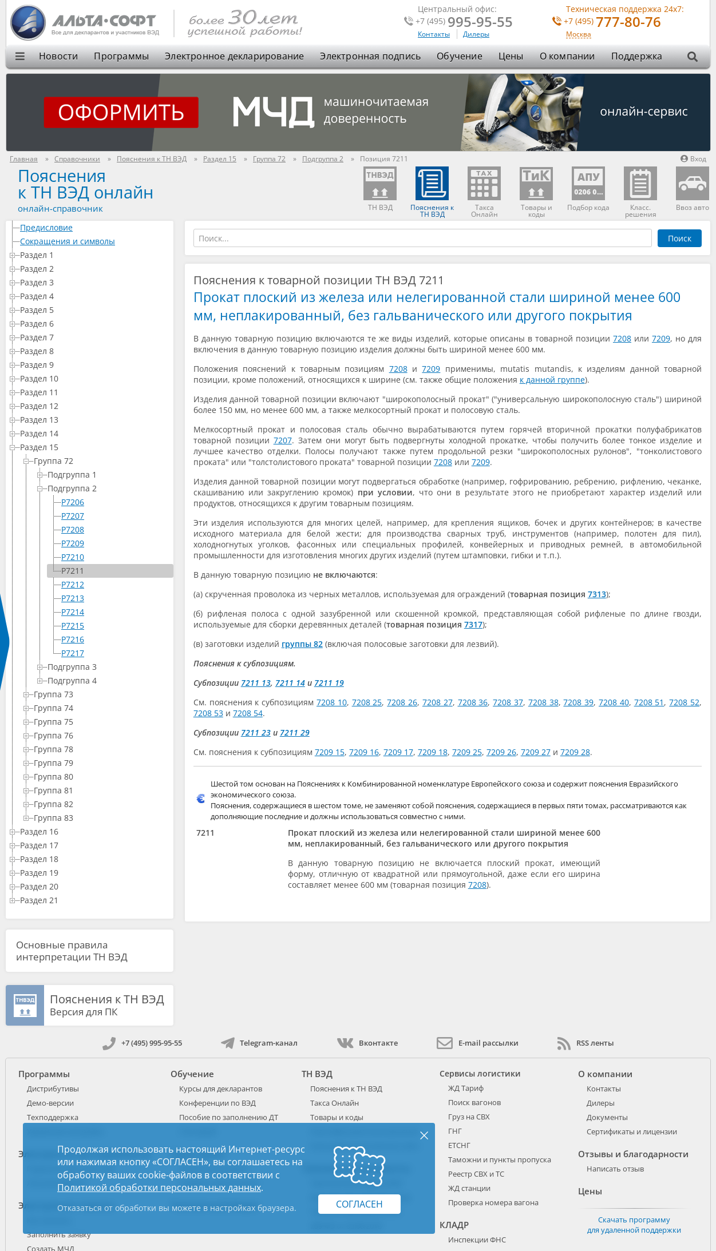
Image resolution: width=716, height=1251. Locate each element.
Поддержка (637, 56)
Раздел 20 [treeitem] (94, 886)
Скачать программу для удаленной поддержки (634, 1224)
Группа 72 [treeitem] (101, 460)
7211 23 (256, 732)
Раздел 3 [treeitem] (94, 282)
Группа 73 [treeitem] (101, 694)
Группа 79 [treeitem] (101, 762)
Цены (511, 56)
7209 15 (330, 751)
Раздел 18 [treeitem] (94, 858)
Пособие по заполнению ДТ (228, 1117)
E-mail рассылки (478, 1043)
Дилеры (476, 34)
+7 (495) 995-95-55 (142, 1043)
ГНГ (455, 1131)
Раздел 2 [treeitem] (94, 268)
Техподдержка (52, 1117)
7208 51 (649, 702)
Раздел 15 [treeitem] (94, 447)
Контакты (434, 34)
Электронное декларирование (234, 56)
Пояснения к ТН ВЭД (346, 1088)
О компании (567, 56)
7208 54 (248, 713)
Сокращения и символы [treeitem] (94, 241)
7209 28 (575, 751)
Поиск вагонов (474, 1102)
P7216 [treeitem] (72, 639)
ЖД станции (469, 1188)
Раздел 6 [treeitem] (94, 323)
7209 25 (467, 751)
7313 (597, 594)
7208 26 (402, 702)
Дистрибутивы (53, 1088)
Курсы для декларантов (220, 1088)
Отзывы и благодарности (633, 1153)
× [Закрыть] (424, 1135)
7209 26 (501, 751)
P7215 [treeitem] (72, 625)
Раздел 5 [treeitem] (94, 309)
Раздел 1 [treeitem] (94, 254)
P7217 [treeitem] (72, 653)
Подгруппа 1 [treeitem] (108, 474)
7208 (622, 338)
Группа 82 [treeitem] (101, 804)
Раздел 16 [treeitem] (94, 831)
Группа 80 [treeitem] (101, 776)
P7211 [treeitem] (72, 570)
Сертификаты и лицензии (632, 1131)
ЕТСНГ (459, 1145)
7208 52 (684, 702)
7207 (283, 440)
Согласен (359, 1204)
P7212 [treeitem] (72, 584)
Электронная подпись (370, 56)
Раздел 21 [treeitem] (94, 900)
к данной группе (552, 379)
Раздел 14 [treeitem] (94, 433)
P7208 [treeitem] (72, 529)
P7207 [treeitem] (72, 515)
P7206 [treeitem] (72, 502)
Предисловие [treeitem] (94, 227)
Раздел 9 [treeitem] (94, 364)
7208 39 (578, 702)
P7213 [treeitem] (72, 598)
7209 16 (364, 751)
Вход (693, 159)
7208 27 (437, 702)
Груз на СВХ (469, 1116)
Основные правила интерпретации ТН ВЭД (72, 950)
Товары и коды (336, 1117)
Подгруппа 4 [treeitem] (108, 680)
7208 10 (332, 702)
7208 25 (367, 702)
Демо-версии (50, 1103)
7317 (473, 624)
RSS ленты (585, 1043)
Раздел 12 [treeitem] (94, 405)
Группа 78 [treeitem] (101, 749)
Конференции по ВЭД (217, 1103)
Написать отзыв (615, 1168)
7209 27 (536, 751)
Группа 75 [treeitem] (101, 721)
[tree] (89, 564)
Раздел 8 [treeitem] (94, 350)
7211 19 (329, 682)
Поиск (679, 238)
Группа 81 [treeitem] (101, 790)
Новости (58, 56)
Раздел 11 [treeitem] (94, 392)
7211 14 (290, 682)
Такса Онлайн (334, 1103)
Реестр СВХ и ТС (476, 1174)
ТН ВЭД (317, 1073)
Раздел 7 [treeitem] (94, 337)
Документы (607, 1117)
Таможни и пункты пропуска (499, 1159)
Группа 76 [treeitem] (101, 735)
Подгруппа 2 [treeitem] (108, 488)
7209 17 (398, 751)
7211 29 (295, 732)
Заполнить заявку (59, 1234)
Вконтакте (367, 1043)
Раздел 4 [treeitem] (94, 296)
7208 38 (543, 702)
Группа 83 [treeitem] (101, 817)
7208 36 (473, 702)
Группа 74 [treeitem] (101, 707)
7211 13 (256, 682)
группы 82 (302, 643)
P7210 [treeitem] (72, 556)
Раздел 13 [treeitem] (94, 419)
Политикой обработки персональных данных (159, 1187)
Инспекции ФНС (477, 1239)
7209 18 (433, 751)
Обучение (459, 56)
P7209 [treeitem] (72, 543)
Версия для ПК (107, 1005)
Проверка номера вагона (493, 1202)
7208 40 (614, 702)
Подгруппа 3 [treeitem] (108, 666)
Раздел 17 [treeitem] (94, 845)
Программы (121, 56)
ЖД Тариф (466, 1088)
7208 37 (508, 702)
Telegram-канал (259, 1043)
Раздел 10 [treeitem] (94, 378)
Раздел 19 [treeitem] (94, 872)
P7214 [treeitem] (72, 611)
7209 (661, 338)
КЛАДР (454, 1224)
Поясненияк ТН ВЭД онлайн (85, 183)
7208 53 (208, 713)
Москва (578, 34)
